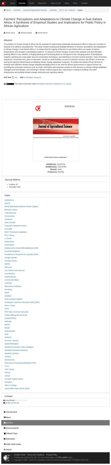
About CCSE (56, 3)
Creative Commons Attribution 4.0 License (54, 84)
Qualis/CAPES (10, 318)
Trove (7, 366)
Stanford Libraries (12, 353)
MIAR (7, 293)
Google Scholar (11, 258)
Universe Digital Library (14, 379)
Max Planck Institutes (13, 286)
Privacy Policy (51, 455)
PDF (16, 77)
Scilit (6, 334)
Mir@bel (8, 296)
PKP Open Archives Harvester (16, 312)
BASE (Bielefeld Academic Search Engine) (21, 206)
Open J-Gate (10, 305)
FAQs (75, 3)
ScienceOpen (10, 331)
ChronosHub (10, 216)
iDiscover (8, 267)
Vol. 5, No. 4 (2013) (67, 10)
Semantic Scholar (12, 341)
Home (12, 3)
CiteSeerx (8, 219)
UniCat (7, 376)
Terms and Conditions (35, 455)
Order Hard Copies (12, 444)
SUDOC (8, 357)
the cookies (63, 457)
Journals (22, 3)
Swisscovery (10, 360)
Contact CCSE (19, 455)
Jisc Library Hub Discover (15, 270)
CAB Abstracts (10, 213)
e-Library (8, 238)
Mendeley (8, 290)
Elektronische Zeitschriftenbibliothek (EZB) (21, 248)
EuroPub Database (12, 251)
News (67, 3)
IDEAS (7, 264)
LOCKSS (8, 283)
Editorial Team (10, 433)
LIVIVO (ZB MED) (12, 280)
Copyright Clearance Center (16, 226)
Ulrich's (7, 373)
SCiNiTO (8, 337)
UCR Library (9, 369)
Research (42, 3)
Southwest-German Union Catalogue (19, 347)
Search (7, 450)
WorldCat (8, 382)
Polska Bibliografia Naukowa (16, 315)
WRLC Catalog (10, 385)
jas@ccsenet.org (12, 403)
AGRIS (7, 203)
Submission (9, 439)
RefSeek (8, 321)
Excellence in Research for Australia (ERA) (21, 254)
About (7, 417)
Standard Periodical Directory (16, 350)
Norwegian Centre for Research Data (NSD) (22, 302)
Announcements (11, 428)
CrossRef (8, 229)
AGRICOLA (9, 200)
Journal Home (10, 412)
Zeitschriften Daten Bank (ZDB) (17, 388)
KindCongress (10, 277)
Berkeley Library (11, 210)
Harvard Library (11, 261)
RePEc (7, 325)
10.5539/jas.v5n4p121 (32, 77)
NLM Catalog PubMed (13, 299)
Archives (53, 10)
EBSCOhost (9, 242)
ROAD (7, 328)
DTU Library (9, 235)
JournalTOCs (10, 274)
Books (31, 3)
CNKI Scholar (10, 222)
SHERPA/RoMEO (12, 344)
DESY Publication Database (16, 232)
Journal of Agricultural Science (35, 10)
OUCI (7, 309)
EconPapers (9, 245)
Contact (84, 3)
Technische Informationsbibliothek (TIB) (20, 363)
